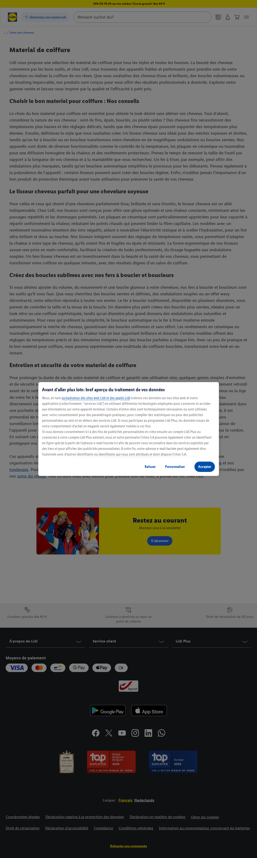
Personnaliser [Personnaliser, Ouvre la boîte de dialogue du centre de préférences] (175, 466)
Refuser (150, 466)
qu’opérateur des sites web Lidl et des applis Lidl (96, 398)
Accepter (204, 466)
